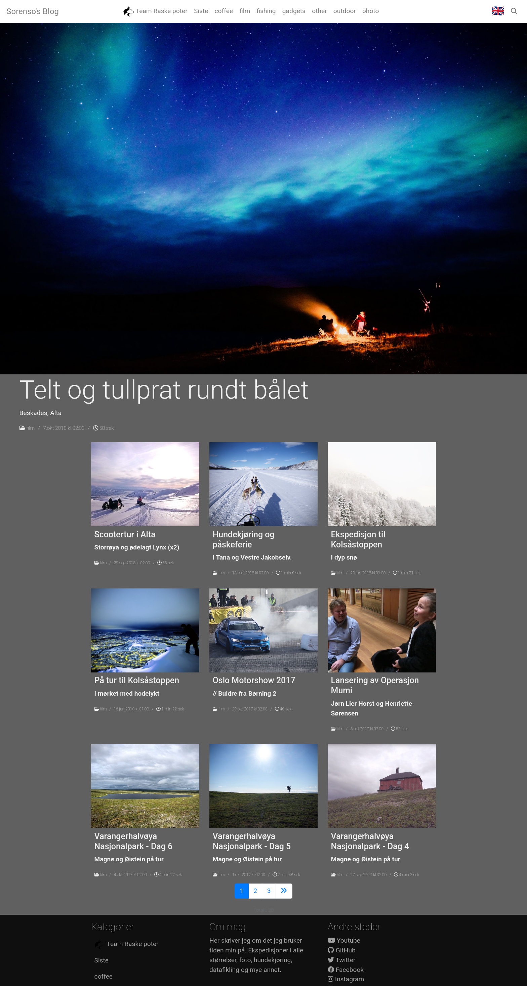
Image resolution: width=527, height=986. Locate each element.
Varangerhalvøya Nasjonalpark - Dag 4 (370, 841)
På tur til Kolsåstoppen (136, 680)
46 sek (283, 709)
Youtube (344, 940)
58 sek (103, 428)
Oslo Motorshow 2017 (254, 680)
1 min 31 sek (406, 573)
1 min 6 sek (288, 573)
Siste (101, 960)
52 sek (399, 729)
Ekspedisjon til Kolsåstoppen (358, 539)
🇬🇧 (498, 11)
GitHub (342, 950)
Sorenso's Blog (32, 11)
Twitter (342, 960)
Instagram (346, 979)
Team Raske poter (126, 944)
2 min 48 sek (286, 874)
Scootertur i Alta (125, 534)
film (30, 428)
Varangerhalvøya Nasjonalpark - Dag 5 (252, 841)
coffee (103, 976)
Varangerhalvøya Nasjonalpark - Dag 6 (133, 841)
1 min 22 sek (170, 709)
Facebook (346, 970)
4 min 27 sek (168, 874)
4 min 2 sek (406, 874)
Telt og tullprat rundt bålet (164, 390)
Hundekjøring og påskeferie (244, 539)
